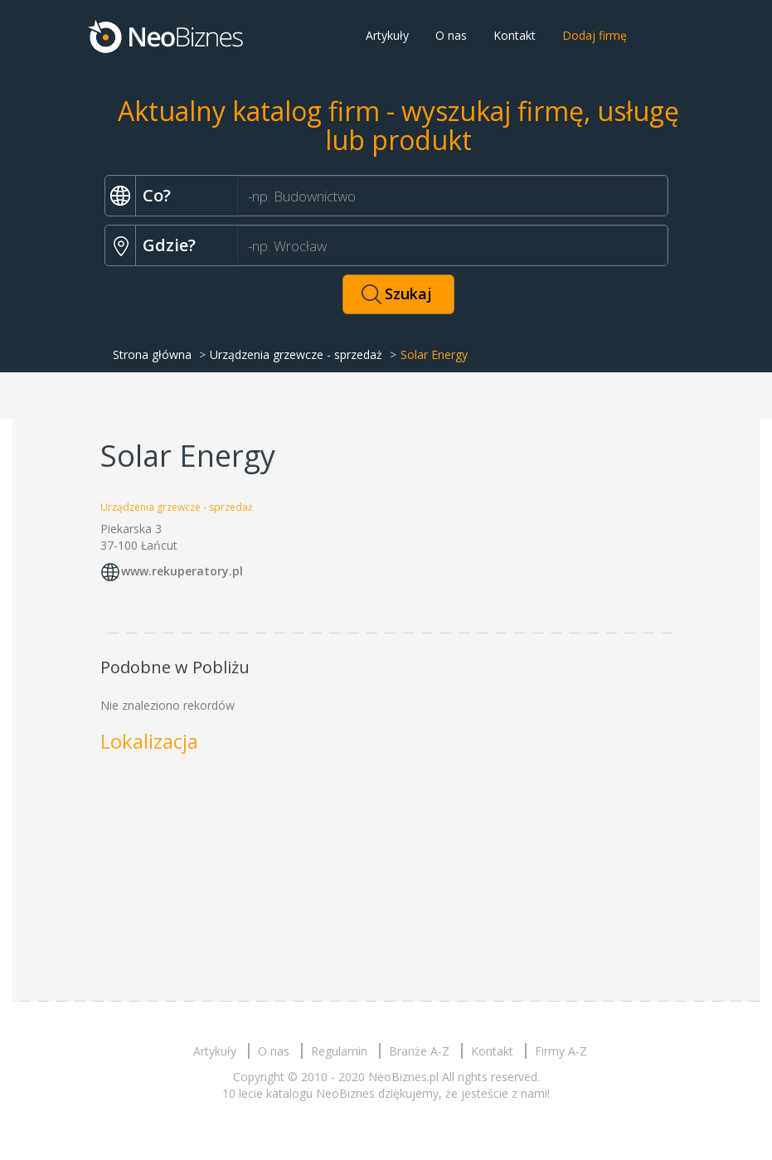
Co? (157, 195)
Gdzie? (169, 245)
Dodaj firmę (594, 35)
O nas (451, 35)
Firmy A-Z (561, 1051)
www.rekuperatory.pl (182, 571)
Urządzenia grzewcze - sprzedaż (296, 354)
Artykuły (387, 35)
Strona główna (152, 354)
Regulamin (339, 1051)
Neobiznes (166, 36)
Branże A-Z (419, 1051)
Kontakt (514, 35)
